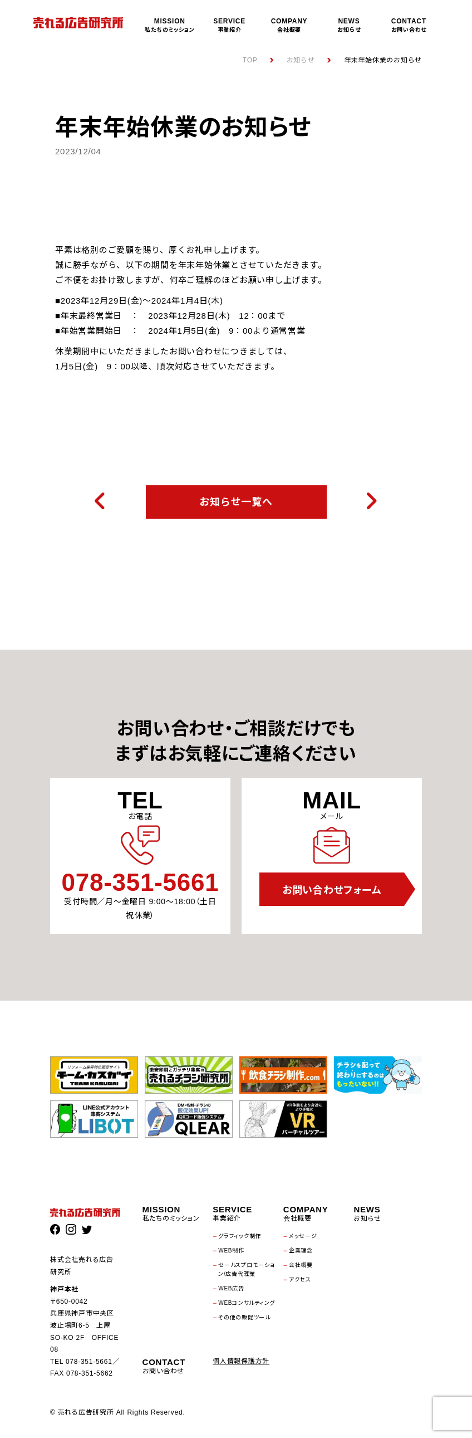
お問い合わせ (409, 25)
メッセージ (303, 1236)
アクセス (300, 1279)
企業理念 (301, 1250)
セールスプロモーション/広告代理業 (246, 1269)
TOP (250, 60)
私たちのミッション (169, 25)
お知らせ (348, 25)
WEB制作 (231, 1250)
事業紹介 (229, 25)
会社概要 (289, 25)
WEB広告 (231, 1288)
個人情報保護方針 (241, 1361)
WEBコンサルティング (246, 1303)
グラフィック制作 (239, 1236)
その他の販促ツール (244, 1317)
